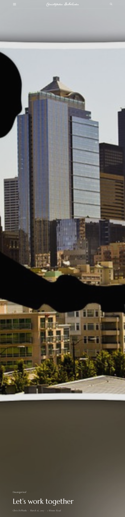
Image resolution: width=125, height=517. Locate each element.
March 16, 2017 (37, 510)
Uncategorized (19, 492)
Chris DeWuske (20, 510)
